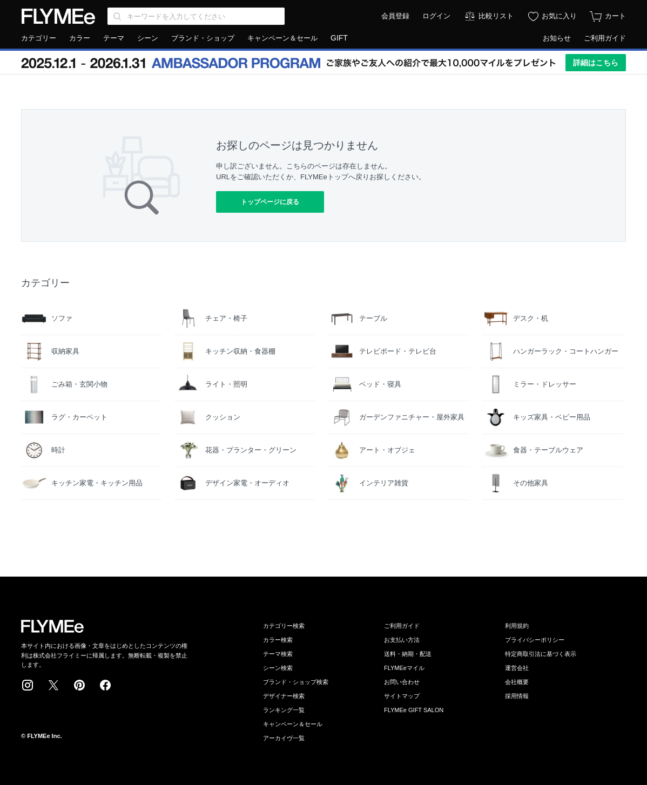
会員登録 (395, 16)
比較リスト (496, 16)
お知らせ (557, 38)
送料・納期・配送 (408, 654)
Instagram (27, 685)
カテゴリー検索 (284, 625)
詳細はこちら (595, 62)
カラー (79, 38)
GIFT (339, 37)
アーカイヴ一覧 (284, 738)
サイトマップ (402, 696)
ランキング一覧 (284, 710)
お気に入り (559, 16)
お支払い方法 (402, 640)
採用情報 (517, 696)
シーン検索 (278, 668)
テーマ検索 (278, 654)
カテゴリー (38, 38)
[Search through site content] (196, 16)
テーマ (113, 38)
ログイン (436, 16)
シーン (147, 38)
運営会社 (517, 668)
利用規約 (517, 625)
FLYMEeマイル (404, 668)
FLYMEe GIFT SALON (413, 710)
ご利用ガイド (605, 38)
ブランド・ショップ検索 (295, 682)
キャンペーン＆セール (282, 38)
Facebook (105, 685)
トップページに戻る (270, 202)
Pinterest (79, 685)
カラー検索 (278, 640)
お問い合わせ (402, 682)
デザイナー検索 (284, 696)
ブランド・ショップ (202, 38)
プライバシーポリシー (534, 640)
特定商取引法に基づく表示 (540, 654)
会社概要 (517, 682)
